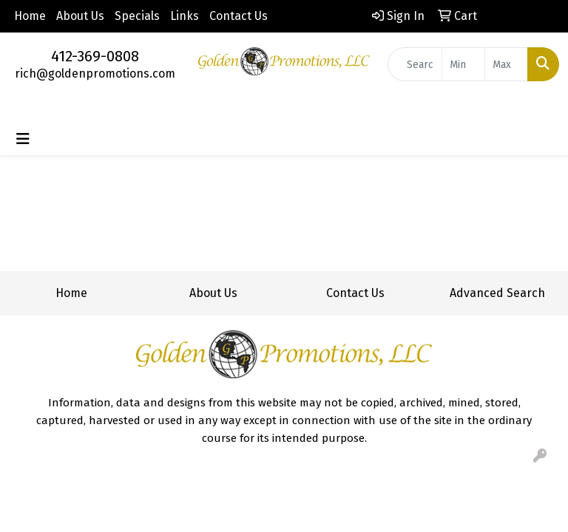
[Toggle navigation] (22, 139)
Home (30, 16)
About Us (80, 16)
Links (184, 16)
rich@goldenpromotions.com (95, 73)
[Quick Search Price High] (506, 64)
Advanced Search (497, 293)
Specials (137, 16)
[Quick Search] (415, 64)
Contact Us (238, 16)
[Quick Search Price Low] (463, 64)
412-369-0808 (95, 56)
